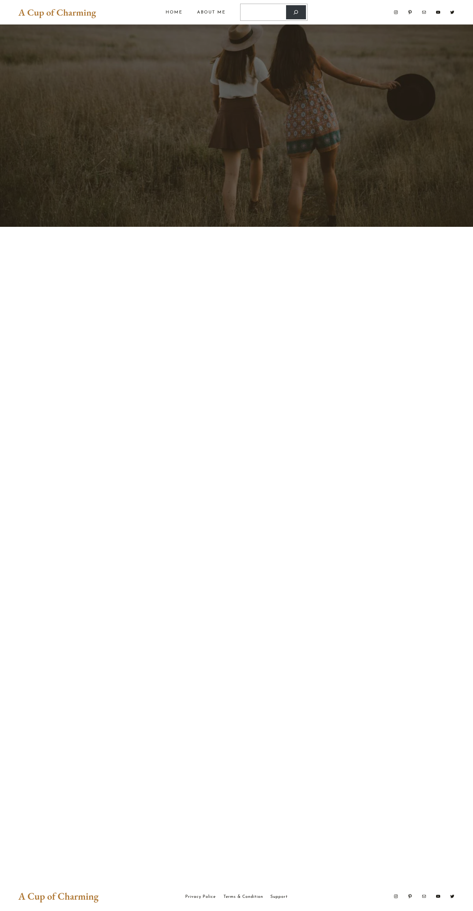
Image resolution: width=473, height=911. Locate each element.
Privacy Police (200, 898)
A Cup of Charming (57, 12)
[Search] (296, 12)
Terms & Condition (243, 898)
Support (279, 898)
